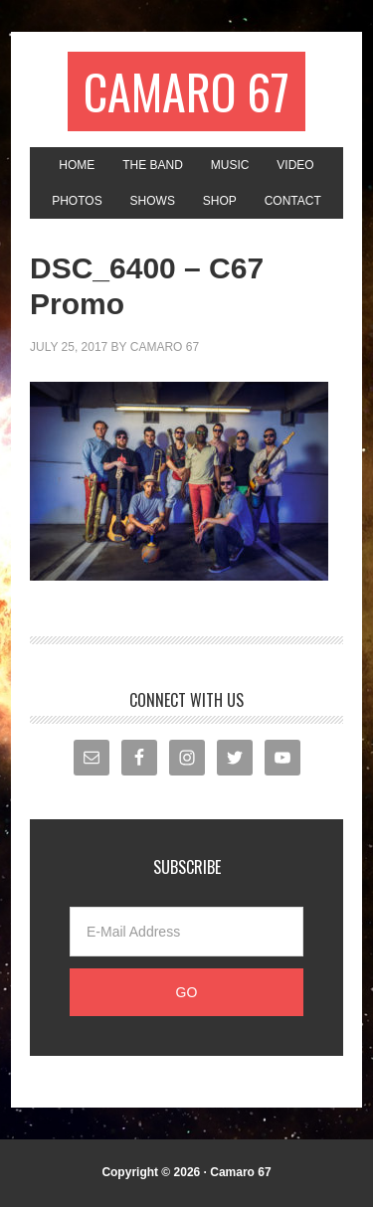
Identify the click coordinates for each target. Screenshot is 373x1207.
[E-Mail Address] (186, 931)
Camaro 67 (186, 91)
